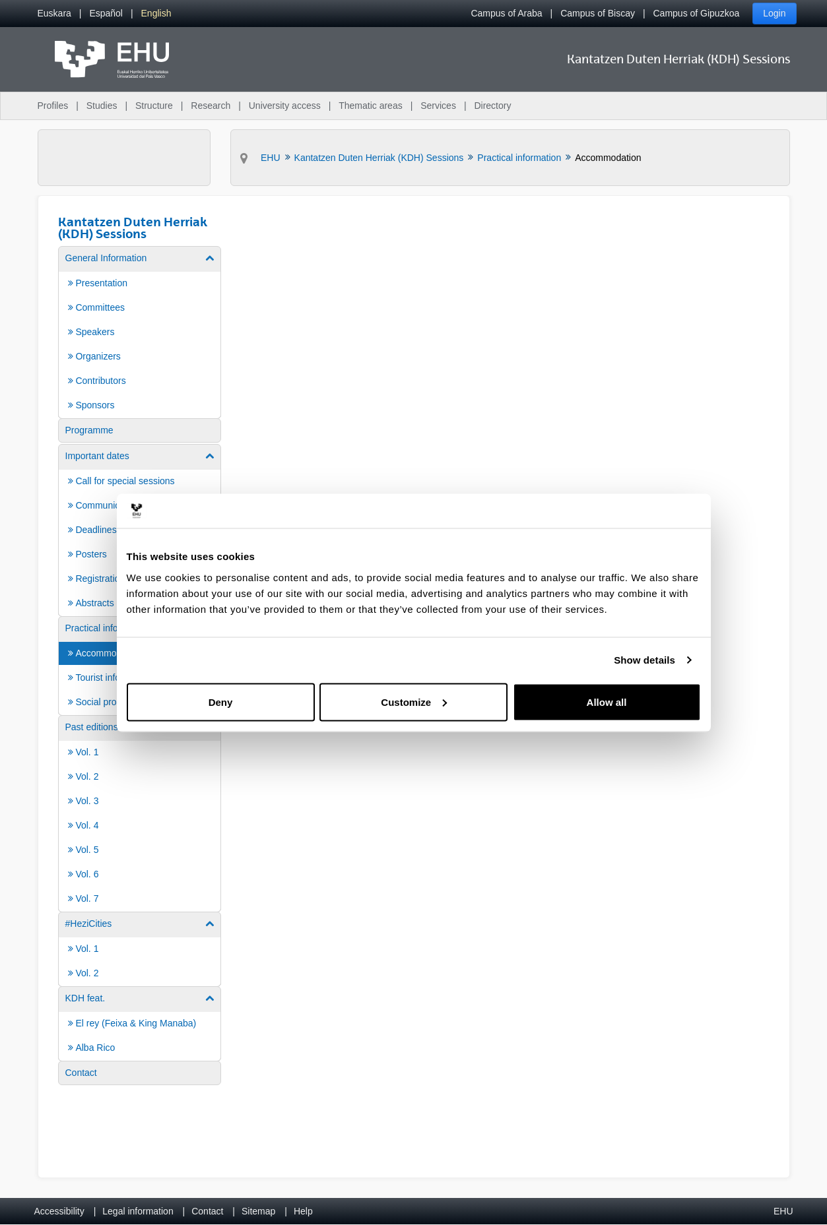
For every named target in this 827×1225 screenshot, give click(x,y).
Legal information (137, 1211)
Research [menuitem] (210, 105)
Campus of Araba (506, 13)
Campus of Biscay (597, 13)
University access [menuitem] (285, 105)
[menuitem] (54, 13)
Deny (221, 701)
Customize (414, 701)
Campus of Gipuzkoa (696, 13)
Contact (207, 1211)
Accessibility (59, 1211)
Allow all (607, 701)
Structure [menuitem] (154, 105)
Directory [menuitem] (492, 105)
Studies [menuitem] (101, 105)
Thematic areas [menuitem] (370, 105)
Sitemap (258, 1211)
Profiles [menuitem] (53, 105)
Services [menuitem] (438, 105)
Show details (644, 660)
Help (303, 1211)
